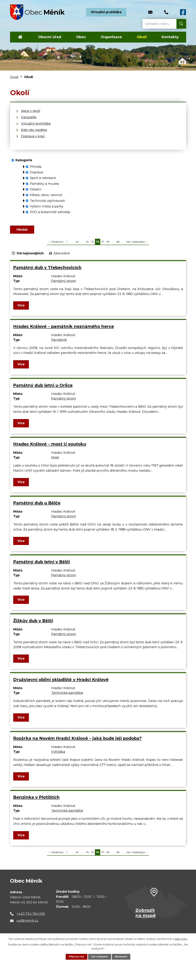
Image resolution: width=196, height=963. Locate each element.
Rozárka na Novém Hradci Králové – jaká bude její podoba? (77, 741)
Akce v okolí (30, 111)
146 (128, 245)
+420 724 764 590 (31, 917)
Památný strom (63, 284)
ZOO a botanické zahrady (50, 212)
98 (117, 245)
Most (55, 461)
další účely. (181, 938)
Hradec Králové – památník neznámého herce (63, 329)
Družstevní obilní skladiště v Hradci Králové (60, 682)
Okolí (142, 37)
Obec (81, 37)
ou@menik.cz (27, 924)
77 (102, 245)
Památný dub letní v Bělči (41, 565)
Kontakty (170, 37)
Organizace (111, 37)
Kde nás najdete (34, 130)
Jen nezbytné (99, 956)
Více (21, 309)
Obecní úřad (49, 37)
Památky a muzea (44, 184)
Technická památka (67, 696)
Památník (59, 343)
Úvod (20, 37)
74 (87, 245)
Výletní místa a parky (46, 206)
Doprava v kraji (33, 136)
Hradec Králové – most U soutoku (49, 447)
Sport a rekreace (43, 178)
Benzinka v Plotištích (36, 800)
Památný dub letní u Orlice (43, 388)
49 (77, 245)
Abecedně (62, 257)
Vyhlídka (58, 755)
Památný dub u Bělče (36, 506)
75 (92, 245)
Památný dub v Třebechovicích (47, 270)
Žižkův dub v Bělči (33, 624)
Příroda (35, 167)
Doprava (36, 172)
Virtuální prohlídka (106, 12)
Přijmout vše (75, 956)
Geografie (28, 117)
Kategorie (23, 160)
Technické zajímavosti (47, 201)
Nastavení (122, 956)
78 (107, 245)
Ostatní (35, 189)
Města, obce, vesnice (46, 195)
